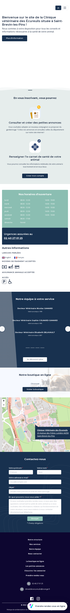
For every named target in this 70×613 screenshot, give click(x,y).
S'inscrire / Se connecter (35, 571)
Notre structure (35, 540)
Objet (11, 487)
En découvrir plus (35, 359)
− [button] (4, 405)
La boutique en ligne (35, 561)
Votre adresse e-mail (18, 478)
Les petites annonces (35, 566)
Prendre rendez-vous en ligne (47, 606)
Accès (5, 277)
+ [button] (4, 401)
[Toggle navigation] (65, 7)
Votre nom (42, 468)
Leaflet (67, 451)
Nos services (35, 544)
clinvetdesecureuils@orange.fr (35, 589)
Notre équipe (35, 549)
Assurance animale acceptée (18, 272)
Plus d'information (14, 38)
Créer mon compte (35, 176)
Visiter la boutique (35, 389)
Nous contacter (35, 554)
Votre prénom (15, 468)
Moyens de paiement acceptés (19, 261)
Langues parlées (11, 253)
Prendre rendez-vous (35, 575)
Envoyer (35, 519)
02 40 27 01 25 (35, 583)
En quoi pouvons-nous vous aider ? (25, 497)
